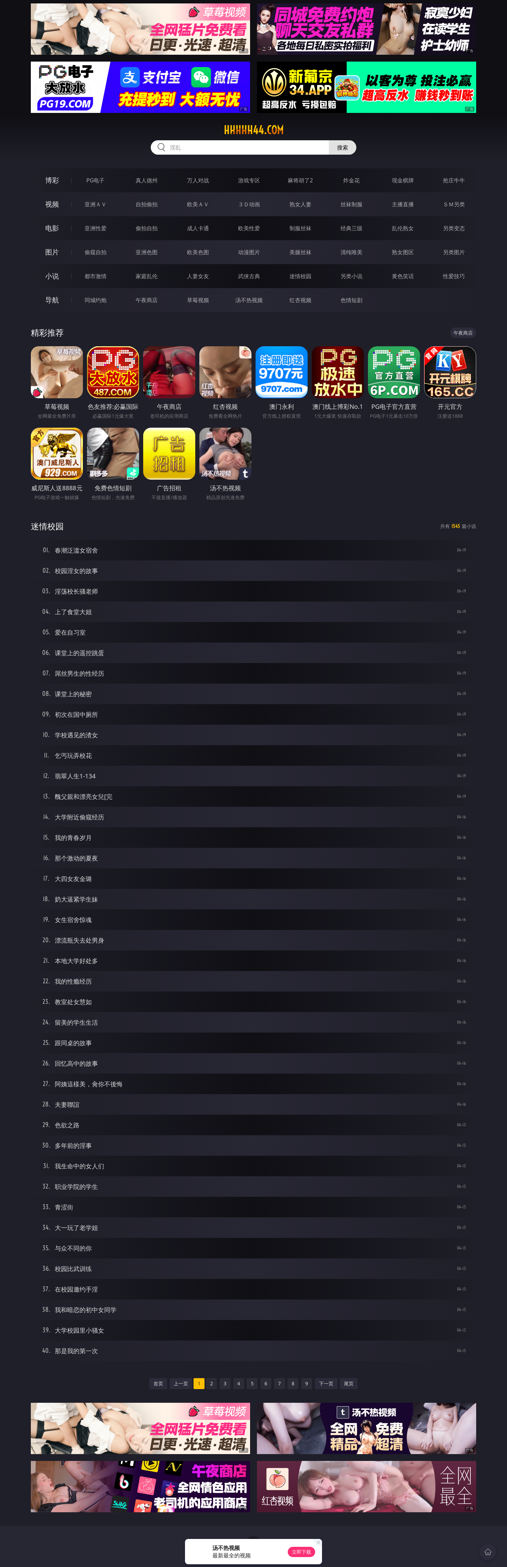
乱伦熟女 (403, 228)
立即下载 (301, 1552)
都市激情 (96, 276)
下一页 (326, 1383)
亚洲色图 (147, 252)
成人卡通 (198, 228)
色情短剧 (351, 300)
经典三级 (351, 228)
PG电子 (95, 180)
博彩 (52, 180)
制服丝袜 (300, 228)
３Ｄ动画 (249, 204)
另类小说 (351, 276)
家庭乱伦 (147, 276)
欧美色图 (198, 252)
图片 (52, 252)
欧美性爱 (249, 228)
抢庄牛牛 (454, 180)
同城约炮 (96, 300)
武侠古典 (249, 276)
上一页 (181, 1383)
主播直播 (403, 204)
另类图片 (454, 252)
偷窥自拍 (96, 252)
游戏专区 (249, 180)
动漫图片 (249, 252)
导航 (52, 300)
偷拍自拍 (147, 228)
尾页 (349, 1383)
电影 (52, 228)
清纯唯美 (351, 252)
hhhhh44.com (254, 130)
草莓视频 (198, 300)
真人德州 (147, 180)
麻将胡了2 (300, 180)
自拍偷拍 (147, 204)
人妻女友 (198, 276)
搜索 (342, 147)
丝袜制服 (351, 204)
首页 (158, 1383)
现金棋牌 (403, 180)
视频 (52, 204)
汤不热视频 (249, 300)
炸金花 (351, 180)
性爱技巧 (454, 276)
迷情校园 (300, 276)
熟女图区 (403, 252)
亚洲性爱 (96, 228)
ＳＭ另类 (454, 204)
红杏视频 (300, 300)
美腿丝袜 (300, 252)
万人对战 (198, 180)
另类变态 (454, 228)
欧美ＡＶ (198, 204)
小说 (52, 276)
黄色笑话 (403, 276)
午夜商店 (147, 300)
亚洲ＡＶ (96, 204)
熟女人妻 (300, 204)
